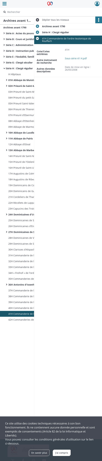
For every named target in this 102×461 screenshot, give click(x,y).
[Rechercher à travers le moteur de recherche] (47, 12)
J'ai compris (61, 452)
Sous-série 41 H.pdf (76, 58)
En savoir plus (39, 452)
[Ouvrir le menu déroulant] (5, 4)
